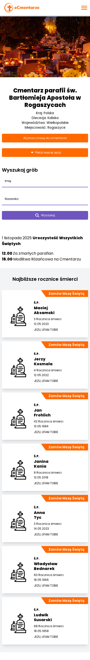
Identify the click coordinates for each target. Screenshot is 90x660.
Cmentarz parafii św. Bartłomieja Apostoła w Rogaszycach (45, 97)
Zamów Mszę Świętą (66, 293)
